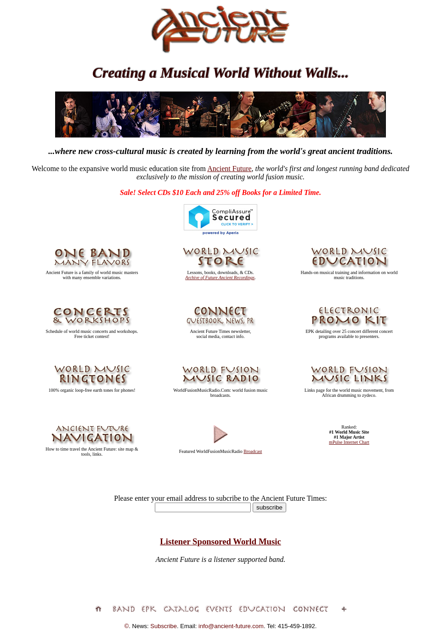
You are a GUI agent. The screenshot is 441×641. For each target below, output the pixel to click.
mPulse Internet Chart (349, 442)
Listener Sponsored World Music (220, 541)
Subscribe (163, 626)
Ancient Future (229, 168)
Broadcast (252, 451)
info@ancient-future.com (231, 626)
